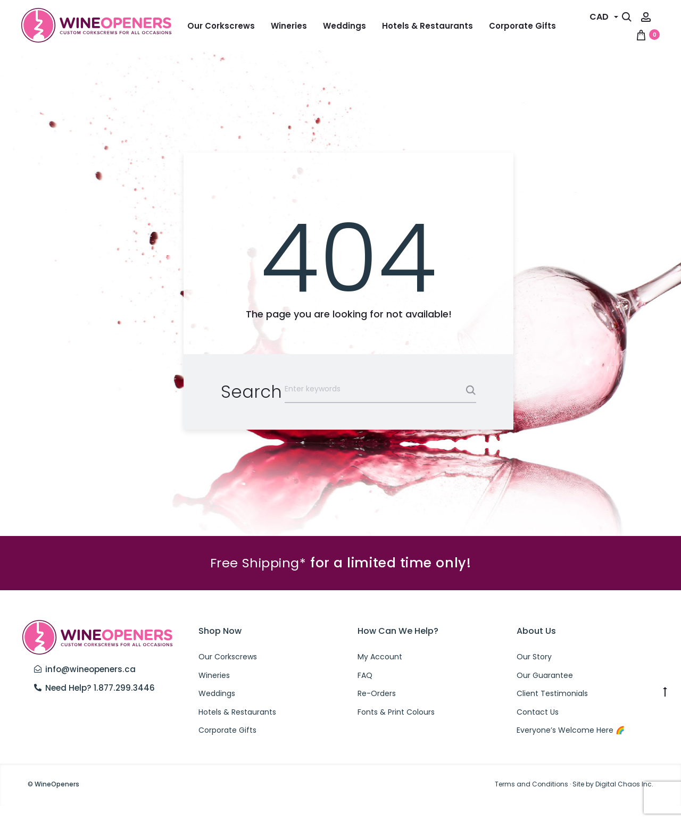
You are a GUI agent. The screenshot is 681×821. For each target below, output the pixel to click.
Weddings (344, 25)
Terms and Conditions (531, 800)
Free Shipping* (258, 578)
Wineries (289, 25)
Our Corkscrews (221, 25)
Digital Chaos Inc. (624, 800)
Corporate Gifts (522, 25)
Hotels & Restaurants (427, 25)
